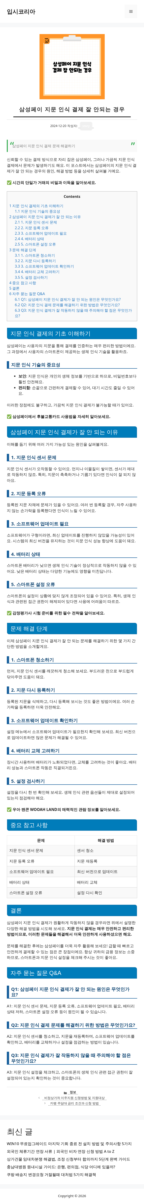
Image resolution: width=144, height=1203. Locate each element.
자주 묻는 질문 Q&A (27, 293)
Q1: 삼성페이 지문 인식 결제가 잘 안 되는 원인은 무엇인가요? (68, 299)
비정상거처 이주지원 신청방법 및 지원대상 (74, 1098)
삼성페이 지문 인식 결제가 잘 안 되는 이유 (45, 216)
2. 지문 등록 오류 (32, 227)
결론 (14, 288)
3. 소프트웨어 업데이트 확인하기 (44, 266)
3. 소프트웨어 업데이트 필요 (41, 233)
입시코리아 (21, 11)
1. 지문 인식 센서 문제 (36, 222)
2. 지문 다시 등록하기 (35, 260)
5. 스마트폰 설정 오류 (35, 244)
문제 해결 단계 (22, 249)
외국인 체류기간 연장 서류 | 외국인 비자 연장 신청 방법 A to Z (60, 1151)
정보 (73, 1092)
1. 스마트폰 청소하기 (35, 255)
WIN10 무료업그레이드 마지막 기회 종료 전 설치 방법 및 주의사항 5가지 (69, 1143)
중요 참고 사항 (22, 282)
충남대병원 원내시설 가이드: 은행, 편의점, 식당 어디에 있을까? (61, 1166)
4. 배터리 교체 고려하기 (37, 271)
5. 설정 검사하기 (31, 277)
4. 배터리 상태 (29, 238)
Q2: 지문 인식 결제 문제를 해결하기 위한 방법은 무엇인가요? (67, 304)
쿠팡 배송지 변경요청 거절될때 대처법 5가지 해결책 (51, 1174)
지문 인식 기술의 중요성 (37, 211)
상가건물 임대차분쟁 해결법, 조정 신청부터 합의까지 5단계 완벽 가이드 (68, 1159)
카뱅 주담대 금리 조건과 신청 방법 (74, 1103)
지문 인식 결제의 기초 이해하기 (36, 205)
